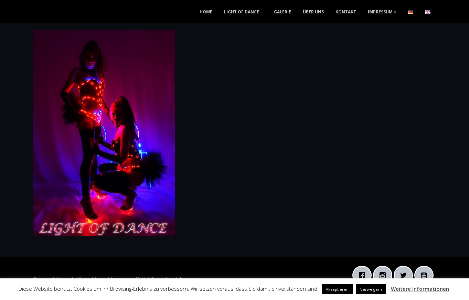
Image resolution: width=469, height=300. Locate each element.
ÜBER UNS (313, 12)
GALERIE (282, 12)
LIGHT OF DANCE (241, 12)
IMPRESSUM (380, 12)
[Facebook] (363, 275)
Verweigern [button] (371, 289)
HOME (206, 12)
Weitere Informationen (420, 288)
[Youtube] (425, 275)
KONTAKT (345, 12)
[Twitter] (405, 275)
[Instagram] (384, 275)
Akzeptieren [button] (337, 289)
